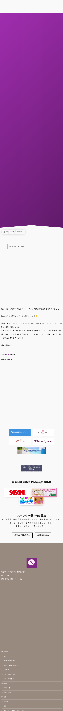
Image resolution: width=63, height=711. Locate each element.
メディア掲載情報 (9, 679)
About (5, 656)
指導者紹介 (4, 683)
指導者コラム (7, 692)
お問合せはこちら (22, 535)
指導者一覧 (7, 688)
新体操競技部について (7, 651)
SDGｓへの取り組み (9, 674)
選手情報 (3, 697)
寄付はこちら (43, 535)
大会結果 (6, 670)
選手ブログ (7, 706)
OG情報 (6, 701)
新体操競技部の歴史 (9, 660)
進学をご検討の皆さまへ (11, 665)
